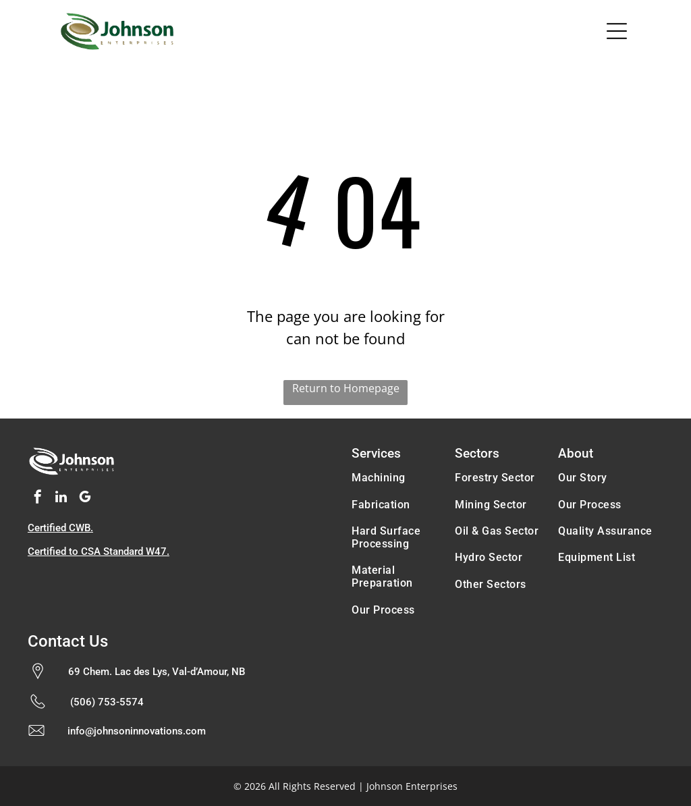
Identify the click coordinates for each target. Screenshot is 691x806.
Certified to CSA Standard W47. (98, 551)
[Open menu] (617, 31)
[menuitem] (397, 477)
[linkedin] (61, 498)
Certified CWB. (60, 528)
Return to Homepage (345, 388)
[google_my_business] (85, 498)
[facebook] (38, 498)
